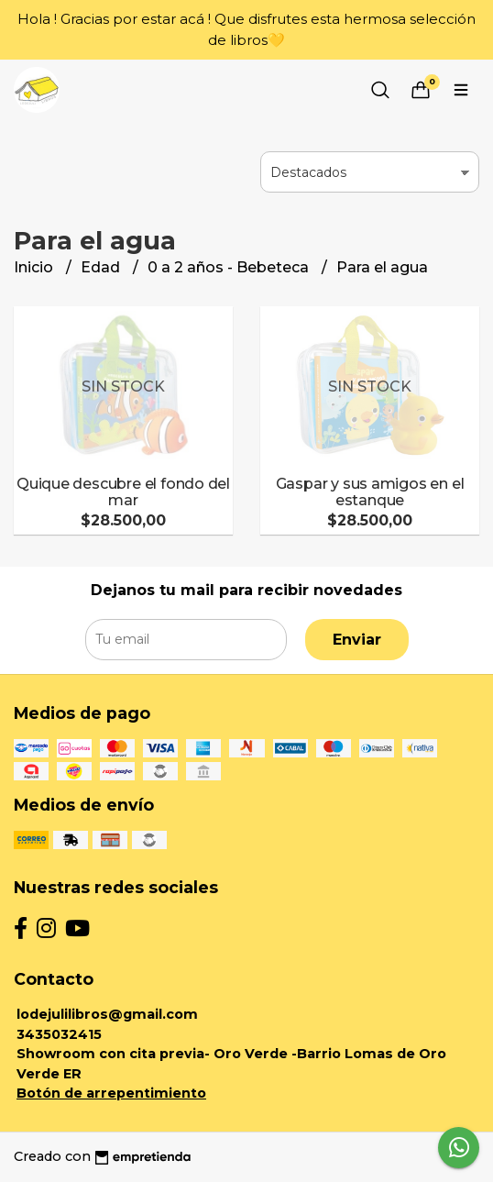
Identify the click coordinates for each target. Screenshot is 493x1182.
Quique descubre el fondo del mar (123, 492)
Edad (102, 267)
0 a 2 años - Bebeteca (230, 267)
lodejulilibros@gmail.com (107, 1014)
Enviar (357, 639)
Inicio (35, 267)
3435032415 (59, 1034)
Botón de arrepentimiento (111, 1093)
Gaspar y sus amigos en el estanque (370, 492)
